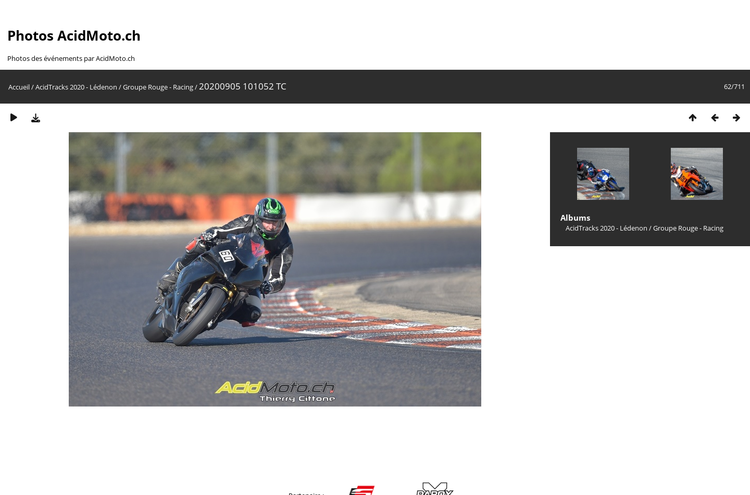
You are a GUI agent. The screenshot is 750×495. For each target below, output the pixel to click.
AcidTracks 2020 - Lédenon (76, 87)
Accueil (19, 87)
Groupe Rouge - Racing (158, 87)
